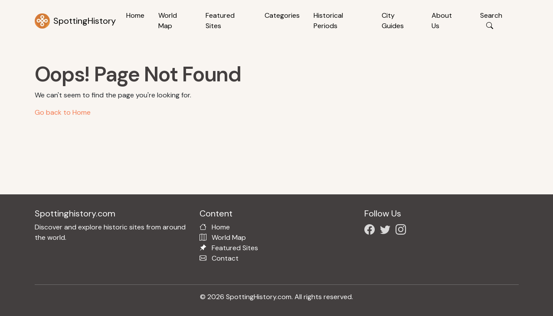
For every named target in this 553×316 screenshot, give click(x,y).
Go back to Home (63, 112)
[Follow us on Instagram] (402, 230)
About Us (442, 20)
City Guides (393, 20)
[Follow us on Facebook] (371, 230)
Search (491, 20)
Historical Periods (328, 20)
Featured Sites (220, 20)
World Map (167, 20)
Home (135, 15)
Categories (282, 15)
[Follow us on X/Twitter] (387, 230)
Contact (225, 258)
